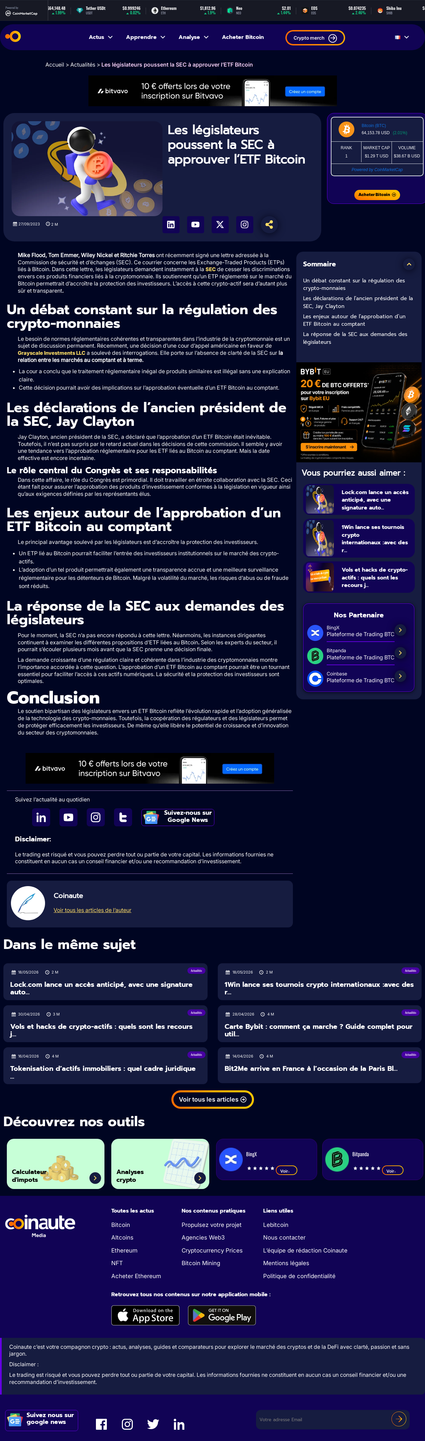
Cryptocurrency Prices (212, 1251)
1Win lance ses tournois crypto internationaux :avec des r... (376, 538)
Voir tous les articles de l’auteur (92, 910)
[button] (409, 264)
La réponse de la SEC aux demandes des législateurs (355, 338)
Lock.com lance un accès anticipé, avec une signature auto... (376, 500)
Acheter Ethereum (136, 1276)
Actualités (82, 64)
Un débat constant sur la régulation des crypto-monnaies (354, 284)
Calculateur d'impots (36, 1173)
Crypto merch (315, 38)
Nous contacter (284, 1238)
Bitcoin (120, 1225)
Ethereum (124, 1251)
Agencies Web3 (203, 1238)
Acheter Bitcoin (243, 37)
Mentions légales (286, 1263)
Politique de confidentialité (299, 1276)
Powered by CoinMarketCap (377, 169)
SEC (211, 269)
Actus (101, 37)
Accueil (54, 64)
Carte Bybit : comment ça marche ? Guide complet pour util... (318, 1031)
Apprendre (146, 37)
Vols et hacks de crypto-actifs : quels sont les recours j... (375, 578)
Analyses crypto (135, 1173)
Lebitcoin (275, 1225)
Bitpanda (360, 1154)
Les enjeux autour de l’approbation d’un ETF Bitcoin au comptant (354, 320)
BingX (251, 1154)
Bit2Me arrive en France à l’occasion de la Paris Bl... (311, 1069)
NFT (117, 1263)
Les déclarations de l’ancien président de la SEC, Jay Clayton (358, 302)
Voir (286, 1171)
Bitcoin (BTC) (374, 125)
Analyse (194, 37)
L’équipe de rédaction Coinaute (305, 1251)
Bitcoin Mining (201, 1263)
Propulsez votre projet (212, 1225)
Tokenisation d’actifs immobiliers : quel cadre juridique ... (103, 1073)
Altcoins (122, 1238)
